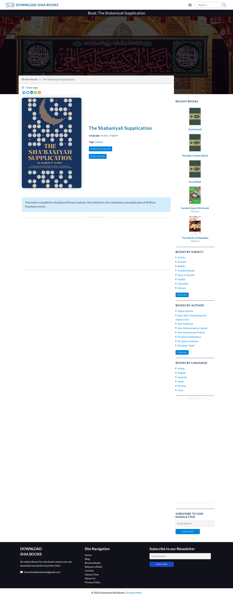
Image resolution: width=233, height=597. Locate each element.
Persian (182, 385)
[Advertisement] (116, 44)
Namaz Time (92, 574)
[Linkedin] (31, 92)
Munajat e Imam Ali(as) (195, 155)
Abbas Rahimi (185, 311)
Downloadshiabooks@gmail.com (42, 572)
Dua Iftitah (195, 181)
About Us (90, 578)
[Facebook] (23, 92)
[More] (39, 92)
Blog (87, 558)
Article (181, 257)
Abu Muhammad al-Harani (192, 328)
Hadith (181, 279)
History (182, 288)
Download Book (100, 149)
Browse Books (30, 79)
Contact (89, 570)
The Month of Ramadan (195, 237)
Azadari (182, 261)
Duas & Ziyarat (186, 274)
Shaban (99, 141)
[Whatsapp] (35, 92)
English (114, 135)
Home (88, 554)
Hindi (181, 381)
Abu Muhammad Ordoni (191, 332)
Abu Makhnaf (185, 323)
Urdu (180, 390)
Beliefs (181, 266)
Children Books (186, 270)
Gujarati (182, 377)
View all (182, 295)
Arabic (104, 135)
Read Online (97, 156)
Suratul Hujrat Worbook (195, 207)
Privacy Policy (92, 582)
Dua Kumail (195, 129)
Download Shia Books (37, 4)
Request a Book (93, 566)
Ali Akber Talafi (186, 345)
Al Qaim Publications (189, 336)
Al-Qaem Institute (188, 341)
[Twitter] (27, 92)
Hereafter (183, 283)
